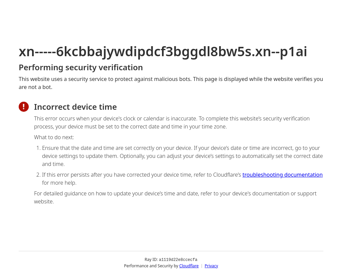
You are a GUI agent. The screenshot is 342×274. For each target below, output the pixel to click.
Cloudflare (189, 265)
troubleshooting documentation (282, 174)
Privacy (211, 265)
